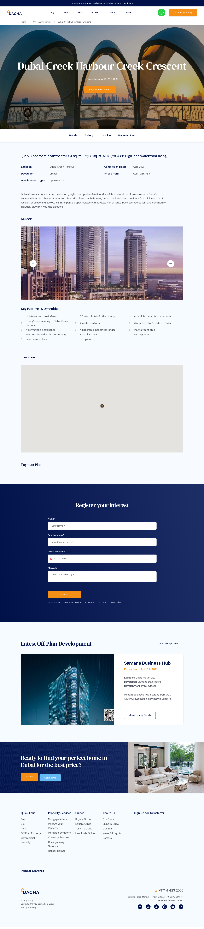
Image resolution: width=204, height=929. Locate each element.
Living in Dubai (111, 826)
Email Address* (56, 535)
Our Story (108, 821)
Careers (107, 840)
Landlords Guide (85, 835)
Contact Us (52, 779)
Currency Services (58, 839)
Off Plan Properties (42, 22)
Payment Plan (126, 135)
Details (73, 135)
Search (29, 779)
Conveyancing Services (56, 846)
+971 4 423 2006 (170, 893)
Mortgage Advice (57, 821)
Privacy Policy (115, 605)
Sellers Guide (83, 826)
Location (105, 135)
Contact (113, 12)
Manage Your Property (55, 828)
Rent (66, 12)
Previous (33, 263)
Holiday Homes (56, 853)
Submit (64, 596)
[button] (102, 406)
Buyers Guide (83, 821)
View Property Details (140, 717)
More (128, 12)
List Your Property (183, 12)
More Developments (167, 646)
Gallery (89, 135)
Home (23, 22)
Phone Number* (56, 551)
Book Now (128, 3)
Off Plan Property (31, 835)
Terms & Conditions (95, 605)
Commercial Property (28, 842)
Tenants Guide (83, 830)
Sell (80, 12)
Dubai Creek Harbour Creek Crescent (74, 22)
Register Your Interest (100, 89)
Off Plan (95, 12)
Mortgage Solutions (59, 834)
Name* (52, 518)
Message (52, 568)
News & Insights (112, 835)
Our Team (108, 830)
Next (170, 263)
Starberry (32, 910)
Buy (52, 12)
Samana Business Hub (147, 665)
